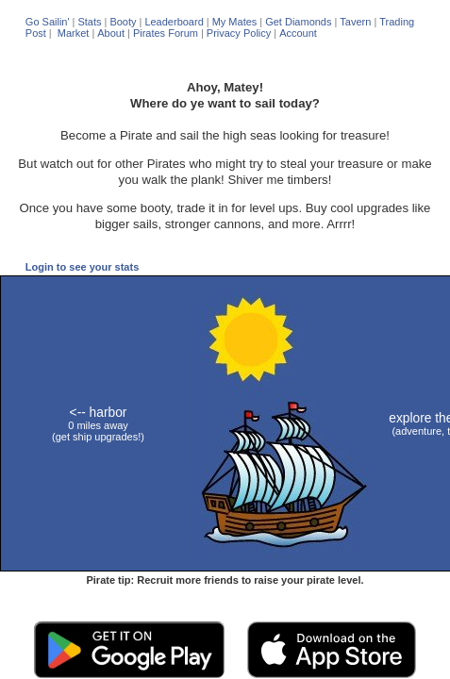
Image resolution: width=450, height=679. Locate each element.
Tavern (355, 21)
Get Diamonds (298, 21)
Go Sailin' (47, 21)
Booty (122, 21)
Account (298, 33)
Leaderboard (173, 21)
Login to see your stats (82, 267)
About (111, 33)
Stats (89, 21)
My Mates (235, 21)
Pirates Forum (165, 33)
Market (72, 33)
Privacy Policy (239, 33)
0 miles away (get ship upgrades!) (98, 424)
